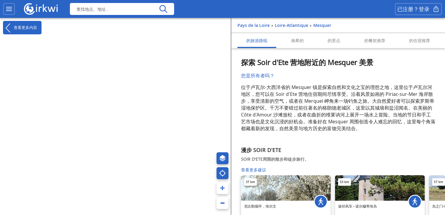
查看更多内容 (20, 28)
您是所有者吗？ (257, 75)
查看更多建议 (253, 170)
